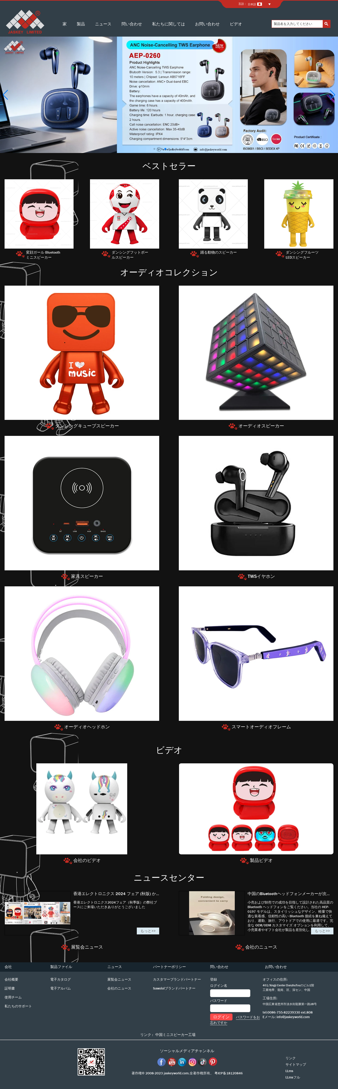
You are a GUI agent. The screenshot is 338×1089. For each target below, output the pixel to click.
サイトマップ (295, 1064)
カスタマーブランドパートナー (177, 979)
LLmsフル (292, 1077)
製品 (81, 24)
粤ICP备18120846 (228, 1073)
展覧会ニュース (119, 979)
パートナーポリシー (169, 966)
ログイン (221, 1017)
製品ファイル (61, 966)
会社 (8, 966)
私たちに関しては (168, 24)
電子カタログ (60, 979)
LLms (289, 1071)
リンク (290, 1058)
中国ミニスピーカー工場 (175, 1034)
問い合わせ (131, 24)
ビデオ (236, 24)
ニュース (103, 24)
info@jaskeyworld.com (293, 1017)
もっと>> (148, 930)
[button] (154, 149)
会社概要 (11, 979)
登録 (213, 979)
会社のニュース (119, 988)
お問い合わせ (207, 24)
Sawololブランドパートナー (174, 988)
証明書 (10, 988)
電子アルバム (60, 988)
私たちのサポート (18, 1006)
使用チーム (13, 997)
